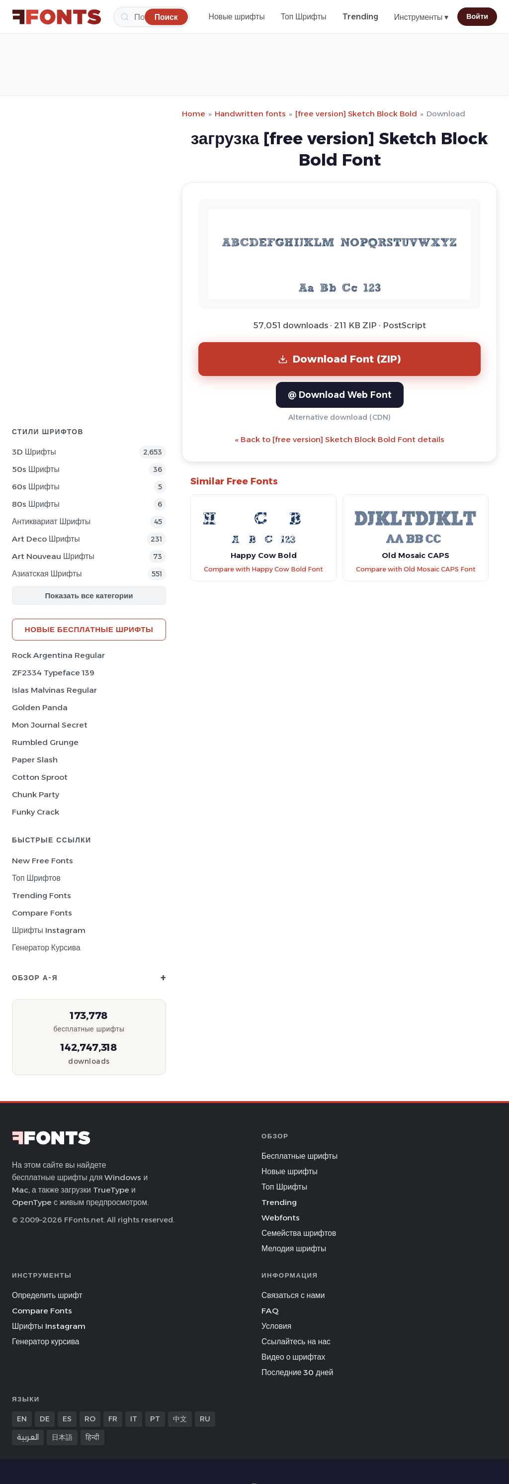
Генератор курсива (46, 947)
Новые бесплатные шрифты (89, 629)
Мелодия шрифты (293, 1248)
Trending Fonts (41, 895)
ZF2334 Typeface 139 (53, 672)
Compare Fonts (42, 913)
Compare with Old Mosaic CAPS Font (416, 569)
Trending (360, 16)
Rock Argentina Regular (58, 655)
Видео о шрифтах (293, 1357)
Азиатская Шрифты (47, 573)
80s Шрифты (36, 504)
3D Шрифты (34, 452)
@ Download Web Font (340, 394)
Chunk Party (35, 794)
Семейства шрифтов (298, 1233)
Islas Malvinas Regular (54, 690)
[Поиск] (166, 16)
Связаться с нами (293, 1295)
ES (67, 1418)
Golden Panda (40, 707)
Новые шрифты (237, 16)
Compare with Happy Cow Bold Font (263, 569)
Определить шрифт (47, 1295)
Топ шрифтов (36, 878)
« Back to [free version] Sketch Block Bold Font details (339, 439)
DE (45, 1418)
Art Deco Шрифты (46, 539)
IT (133, 1418)
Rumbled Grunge (45, 742)
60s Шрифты (36, 486)
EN (22, 1418)
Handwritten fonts (250, 113)
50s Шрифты (36, 469)
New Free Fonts (42, 860)
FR (112, 1418)
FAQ (269, 1310)
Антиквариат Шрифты (51, 521)
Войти (477, 16)
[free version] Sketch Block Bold (356, 113)
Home (193, 113)
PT (155, 1418)
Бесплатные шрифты (299, 1156)
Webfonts (280, 1217)
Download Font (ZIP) (339, 359)
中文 (180, 1418)
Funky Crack (35, 812)
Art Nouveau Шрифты (53, 556)
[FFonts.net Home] (56, 17)
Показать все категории (89, 595)
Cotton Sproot (40, 777)
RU (205, 1418)
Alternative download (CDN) (339, 417)
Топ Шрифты (304, 16)
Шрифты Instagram (48, 930)
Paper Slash (35, 759)
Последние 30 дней (297, 1372)
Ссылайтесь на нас (296, 1341)
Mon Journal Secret (49, 725)
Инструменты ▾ (421, 17)
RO (90, 1418)
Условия (276, 1326)
